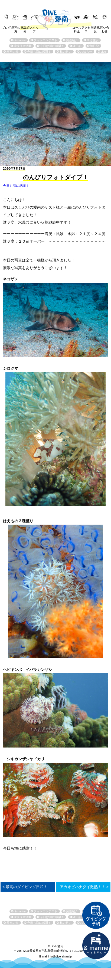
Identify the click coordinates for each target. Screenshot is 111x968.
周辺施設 (95, 28)
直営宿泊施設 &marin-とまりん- (96, 945)
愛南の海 (15, 28)
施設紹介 (25, 28)
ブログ (6, 27)
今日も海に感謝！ (16, 186)
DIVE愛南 (55, 15)
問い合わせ (104, 28)
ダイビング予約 (96, 915)
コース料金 (76, 28)
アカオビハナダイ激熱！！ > (84, 887)
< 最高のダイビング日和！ (24, 887)
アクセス (85, 28)
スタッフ (34, 28)
